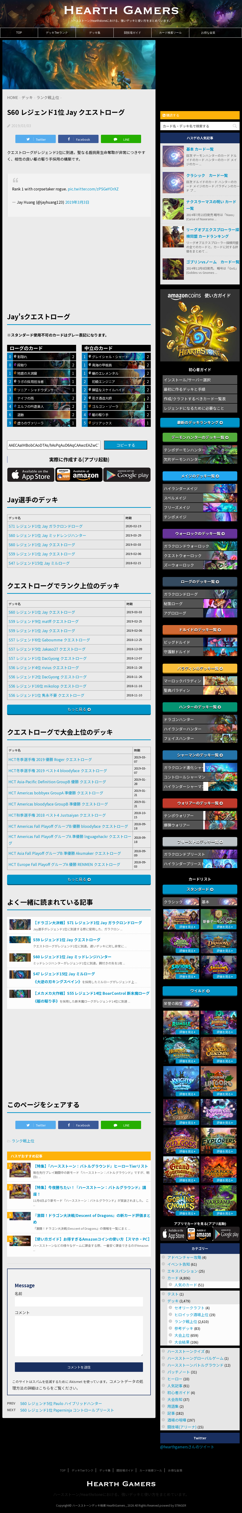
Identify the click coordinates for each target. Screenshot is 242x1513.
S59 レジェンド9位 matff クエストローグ (44, 621)
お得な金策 (208, 32)
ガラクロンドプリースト (184, 854)
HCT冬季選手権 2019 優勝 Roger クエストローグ (50, 759)
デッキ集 (94, 32)
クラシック (173, 902)
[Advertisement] (79, 256)
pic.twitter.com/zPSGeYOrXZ (93, 189)
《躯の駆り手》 (46, 1001)
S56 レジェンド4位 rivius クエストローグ (44, 667)
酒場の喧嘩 (176, 1420)
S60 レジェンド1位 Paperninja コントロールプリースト (67, 1410)
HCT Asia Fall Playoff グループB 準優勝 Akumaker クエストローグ (65, 853)
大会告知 (174, 1399)
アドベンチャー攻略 (184, 1257)
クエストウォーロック (183, 555)
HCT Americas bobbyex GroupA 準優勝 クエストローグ (56, 793)
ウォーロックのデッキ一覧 (200, 533)
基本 (205, 902)
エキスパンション (182, 1271)
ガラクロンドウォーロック (186, 546)
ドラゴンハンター (179, 719)
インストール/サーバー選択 (187, 380)
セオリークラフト (189, 1307)
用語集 (173, 1406)
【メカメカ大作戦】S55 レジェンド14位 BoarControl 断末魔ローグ (91, 993)
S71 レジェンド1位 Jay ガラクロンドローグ (46, 526)
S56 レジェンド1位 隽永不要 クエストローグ (46, 695)
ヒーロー (174, 1379)
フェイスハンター (179, 738)
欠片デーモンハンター (183, 459)
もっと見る (76, 709)
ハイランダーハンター (183, 729)
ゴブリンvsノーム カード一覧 (212, 262)
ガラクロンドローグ (181, 594)
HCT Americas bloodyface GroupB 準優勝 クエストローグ (58, 804)
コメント (22, 1312)
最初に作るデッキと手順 (184, 389)
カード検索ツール (170, 32)
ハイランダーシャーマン (184, 786)
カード (173, 1278)
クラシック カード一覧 (207, 175)
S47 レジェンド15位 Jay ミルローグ (39, 563)
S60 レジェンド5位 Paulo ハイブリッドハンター (61, 1403)
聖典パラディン (177, 690)
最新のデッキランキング (200, 422)
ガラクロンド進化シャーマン (188, 767)
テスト (173, 1294)
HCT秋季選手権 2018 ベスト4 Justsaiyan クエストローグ (57, 815)
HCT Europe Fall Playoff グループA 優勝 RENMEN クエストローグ (64, 864)
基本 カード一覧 (200, 149)
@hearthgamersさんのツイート (187, 1447)
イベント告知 (178, 1264)
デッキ (173, 1301)
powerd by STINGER (173, 1505)
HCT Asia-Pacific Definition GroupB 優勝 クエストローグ (57, 781)
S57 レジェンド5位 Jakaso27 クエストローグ (47, 649)
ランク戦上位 (23, 1141)
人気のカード (185, 1285)
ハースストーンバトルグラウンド (195, 1365)
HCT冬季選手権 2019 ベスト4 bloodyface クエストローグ (58, 770)
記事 (171, 1413)
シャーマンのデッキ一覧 (200, 755)
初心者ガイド (178, 1392)
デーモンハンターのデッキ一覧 (200, 437)
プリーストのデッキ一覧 (200, 841)
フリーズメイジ (177, 507)
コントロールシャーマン (184, 777)
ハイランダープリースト (184, 863)
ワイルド (200, 991)
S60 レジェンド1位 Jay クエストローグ (42, 544)
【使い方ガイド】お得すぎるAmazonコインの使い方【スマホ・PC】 (92, 1239)
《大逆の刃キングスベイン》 (57, 981)
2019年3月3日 (77, 202)
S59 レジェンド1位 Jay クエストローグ (42, 554)
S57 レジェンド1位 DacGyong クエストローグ (48, 658)
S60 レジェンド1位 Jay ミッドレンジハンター (47, 535)
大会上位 (182, 1335)
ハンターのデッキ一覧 (200, 707)
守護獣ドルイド (177, 651)
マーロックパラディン (182, 681)
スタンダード (199, 889)
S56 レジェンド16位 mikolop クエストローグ (47, 686)
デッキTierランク (57, 32)
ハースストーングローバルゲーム (195, 1358)
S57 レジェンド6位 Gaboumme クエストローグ (49, 640)
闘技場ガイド (132, 32)
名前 (18, 1293)
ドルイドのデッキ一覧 (200, 629)
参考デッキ (183, 1328)
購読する (171, 115)
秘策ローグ (173, 603)
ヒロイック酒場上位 (191, 1314)
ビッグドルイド (177, 642)
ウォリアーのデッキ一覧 (200, 803)
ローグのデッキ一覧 (200, 581)
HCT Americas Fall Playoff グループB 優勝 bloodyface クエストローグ (68, 826)
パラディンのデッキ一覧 (200, 668)
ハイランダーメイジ (181, 488)
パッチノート (178, 1372)
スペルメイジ (175, 498)
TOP (19, 32)
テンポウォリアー (179, 815)
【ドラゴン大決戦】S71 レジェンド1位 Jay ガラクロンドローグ (87, 922)
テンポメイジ (175, 517)
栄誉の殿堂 (173, 1003)
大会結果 (182, 1342)
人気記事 (174, 1385)
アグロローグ (175, 613)
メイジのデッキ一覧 (200, 476)
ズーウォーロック (179, 565)
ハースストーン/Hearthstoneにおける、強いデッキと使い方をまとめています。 (121, 1494)
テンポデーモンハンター (184, 450)
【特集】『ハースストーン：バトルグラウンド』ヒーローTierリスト (90, 1166)
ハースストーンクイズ (186, 1351)
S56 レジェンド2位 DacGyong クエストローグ (48, 677)
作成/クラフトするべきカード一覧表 (195, 398)
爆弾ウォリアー (177, 825)
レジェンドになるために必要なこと (194, 408)
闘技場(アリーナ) (182, 1427)
